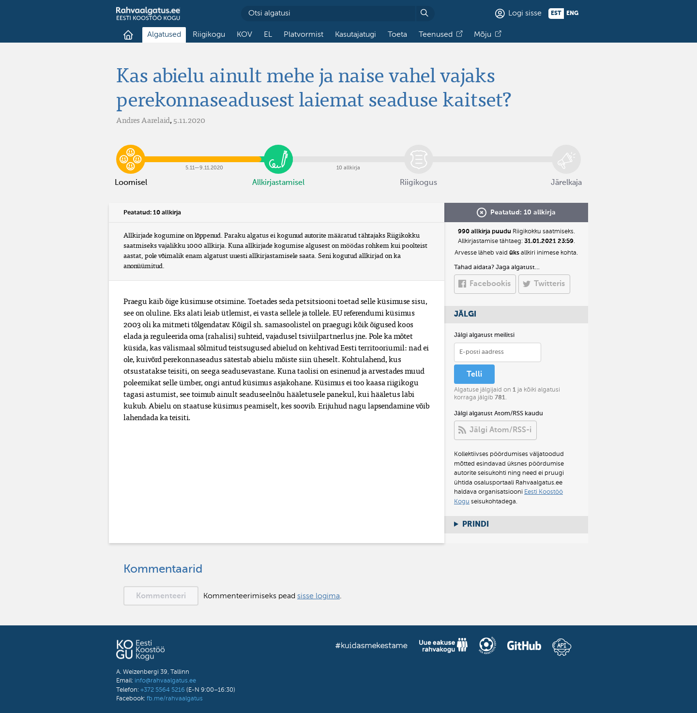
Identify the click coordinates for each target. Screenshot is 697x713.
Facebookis (490, 284)
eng (572, 13)
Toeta (397, 35)
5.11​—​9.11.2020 (204, 152)
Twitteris (549, 284)
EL (268, 35)
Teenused (436, 35)
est (556, 13)
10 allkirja (348, 152)
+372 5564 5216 (162, 690)
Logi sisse (525, 13)
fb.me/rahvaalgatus (175, 699)
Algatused (164, 35)
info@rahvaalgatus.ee (165, 681)
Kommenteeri (161, 596)
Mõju (482, 35)
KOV (244, 35)
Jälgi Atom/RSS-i (500, 430)
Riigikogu (209, 35)
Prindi (475, 525)
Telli (474, 375)
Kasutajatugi (355, 35)
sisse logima (318, 596)
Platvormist (303, 35)
